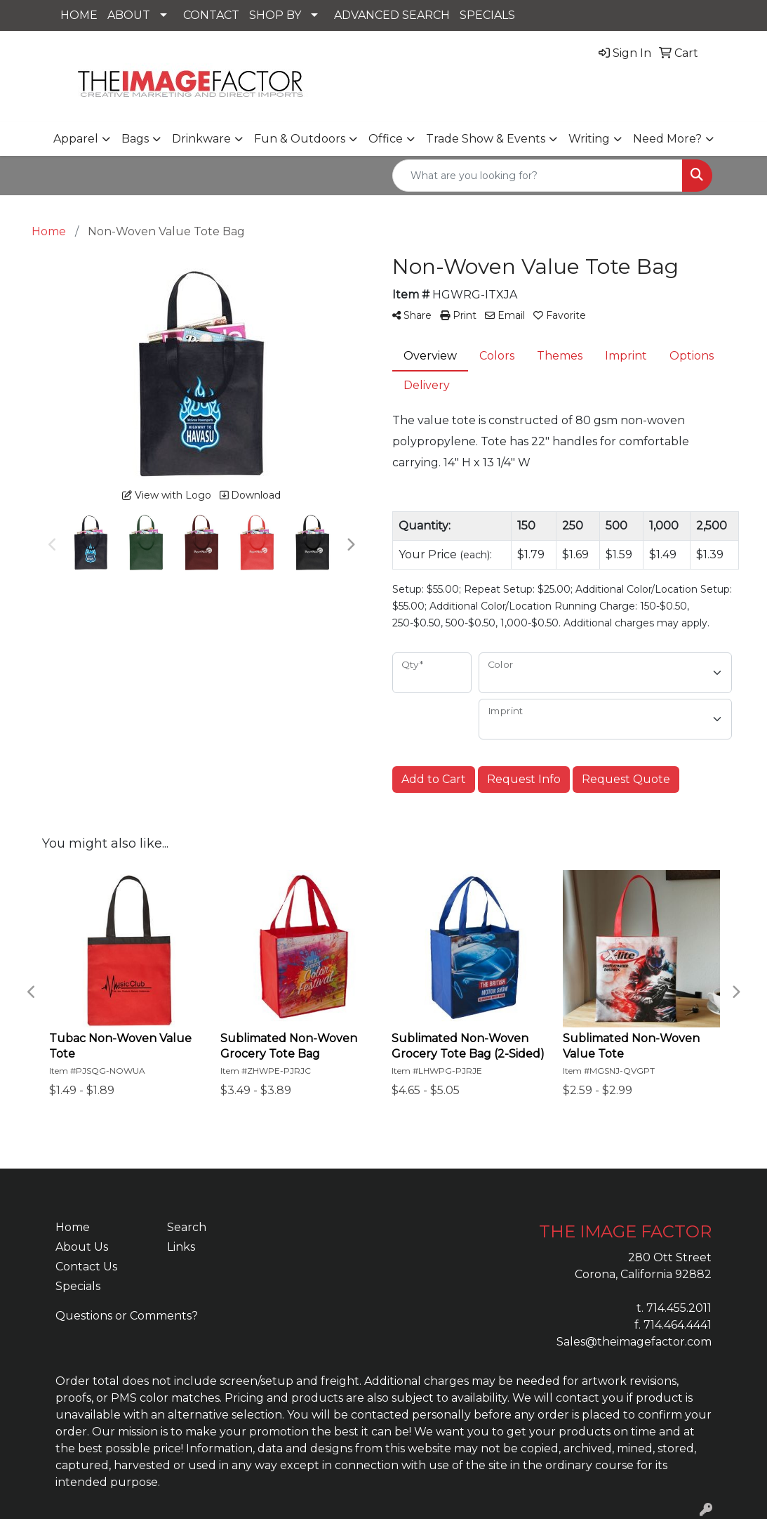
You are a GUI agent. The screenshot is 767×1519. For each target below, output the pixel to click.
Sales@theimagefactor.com (634, 1341)
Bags (135, 138)
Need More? (667, 138)
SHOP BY (275, 15)
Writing (589, 138)
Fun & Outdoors (299, 138)
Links (181, 1247)
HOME (79, 15)
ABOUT (128, 15)
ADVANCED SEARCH (392, 15)
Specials (77, 1286)
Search (186, 1227)
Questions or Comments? (126, 1315)
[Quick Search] (537, 175)
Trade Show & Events (485, 138)
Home (72, 1227)
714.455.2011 (679, 1308)
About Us (81, 1247)
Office (385, 138)
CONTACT (211, 15)
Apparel (75, 138)
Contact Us (86, 1266)
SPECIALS (487, 15)
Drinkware (201, 138)
